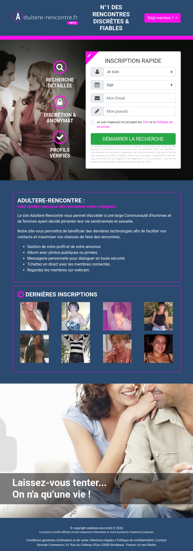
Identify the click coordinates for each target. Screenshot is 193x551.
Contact (161, 540)
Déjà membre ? (161, 18)
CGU (146, 122)
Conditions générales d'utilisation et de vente (57, 540)
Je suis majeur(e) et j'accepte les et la (135, 124)
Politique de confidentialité (135, 540)
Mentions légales (102, 540)
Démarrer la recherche (133, 139)
